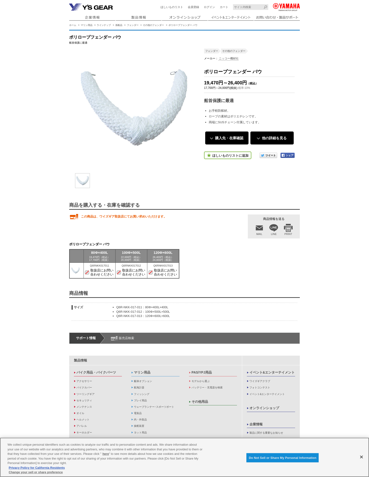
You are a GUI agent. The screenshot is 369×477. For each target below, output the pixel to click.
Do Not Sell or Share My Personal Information (282, 457)
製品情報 (80, 360)
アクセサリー (84, 381)
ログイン (209, 7)
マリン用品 (86, 25)
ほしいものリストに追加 (230, 155)
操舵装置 (139, 425)
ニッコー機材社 (228, 58)
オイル (80, 413)
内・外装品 (140, 419)
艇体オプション (143, 381)
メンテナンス (84, 406)
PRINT (288, 234)
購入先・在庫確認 (229, 138)
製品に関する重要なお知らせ (266, 432)
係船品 (118, 25)
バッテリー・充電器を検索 (207, 387)
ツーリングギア (85, 394)
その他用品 (200, 401)
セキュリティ (84, 400)
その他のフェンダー (153, 25)
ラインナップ (104, 25)
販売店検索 (126, 338)
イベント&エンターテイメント (272, 372)
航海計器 (139, 387)
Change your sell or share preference (36, 472)
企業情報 (256, 424)
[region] (184, 457)
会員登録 (193, 7)
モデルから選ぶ (201, 381)
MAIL (259, 234)
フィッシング (141, 394)
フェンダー (133, 25)
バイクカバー (84, 387)
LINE (274, 234)
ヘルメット (82, 419)
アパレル (81, 425)
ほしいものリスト (171, 7)
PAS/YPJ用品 (202, 372)
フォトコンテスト (259, 387)
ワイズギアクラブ (259, 381)
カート (224, 7)
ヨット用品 (140, 432)
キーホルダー (84, 432)
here (105, 454)
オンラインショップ (264, 408)
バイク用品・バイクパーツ (96, 372)
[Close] (361, 457)
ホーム (72, 25)
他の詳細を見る (274, 138)
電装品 (138, 413)
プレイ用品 (140, 400)
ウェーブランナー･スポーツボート (154, 406)
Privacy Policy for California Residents (37, 467)
